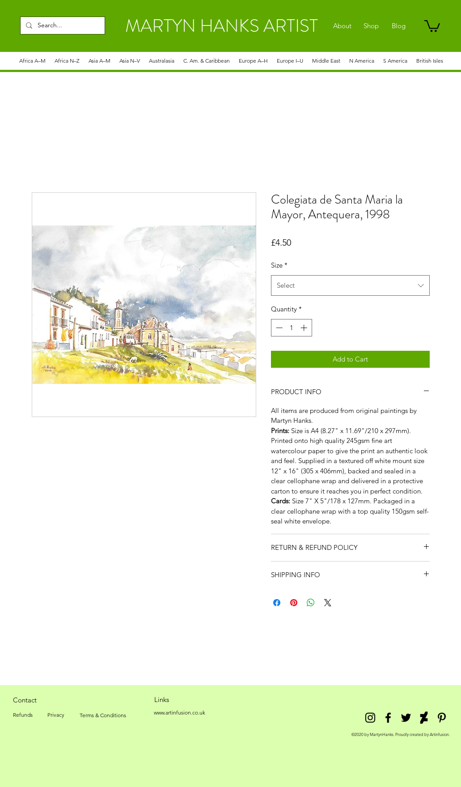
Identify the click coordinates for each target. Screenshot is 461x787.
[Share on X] (327, 602)
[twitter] (406, 717)
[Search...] (62, 25)
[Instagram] (370, 717)
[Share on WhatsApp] (310, 602)
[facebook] (388, 717)
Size (279, 265)
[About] (342, 26)
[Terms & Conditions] (103, 715)
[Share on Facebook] (276, 602)
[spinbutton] (291, 327)
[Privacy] (56, 715)
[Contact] (25, 700)
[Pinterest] (441, 717)
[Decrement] (278, 327)
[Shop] (371, 26)
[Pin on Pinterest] (293, 602)
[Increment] (305, 327)
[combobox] (350, 285)
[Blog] (398, 26)
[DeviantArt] (424, 717)
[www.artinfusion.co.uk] (179, 712)
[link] (432, 25)
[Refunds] (22, 715)
